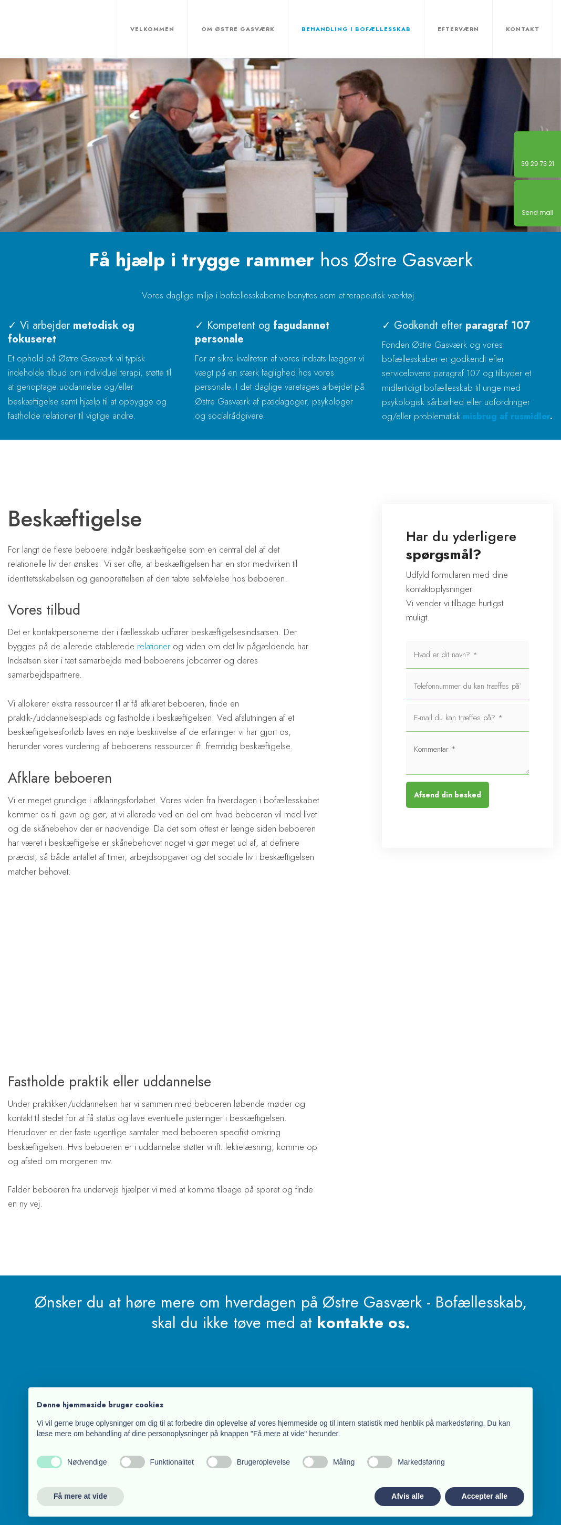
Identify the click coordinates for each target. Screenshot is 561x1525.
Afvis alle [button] (407, 1496)
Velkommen (152, 29)
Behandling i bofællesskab (356, 29)
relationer (153, 646)
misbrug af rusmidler (506, 416)
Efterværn (458, 29)
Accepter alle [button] (484, 1496)
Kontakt (522, 29)
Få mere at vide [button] (80, 1496)
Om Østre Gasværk (238, 29)
